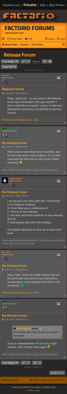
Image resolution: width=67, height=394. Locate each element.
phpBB (24, 387)
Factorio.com (11, 5)
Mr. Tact (5, 75)
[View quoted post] (40, 328)
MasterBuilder (16, 178)
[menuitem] (15, 39)
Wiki (43, 5)
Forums (30, 5)
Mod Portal (56, 5)
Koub (4, 128)
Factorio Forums (30, 27)
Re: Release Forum (14, 143)
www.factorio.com (14, 33)
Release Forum (20, 54)
